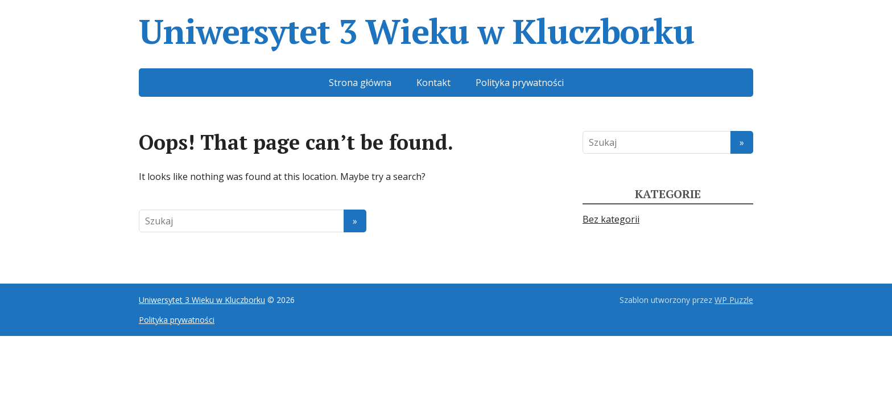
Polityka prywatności (520, 82)
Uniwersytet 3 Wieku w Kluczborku (416, 31)
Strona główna (360, 82)
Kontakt (433, 82)
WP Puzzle (734, 299)
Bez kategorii (611, 219)
